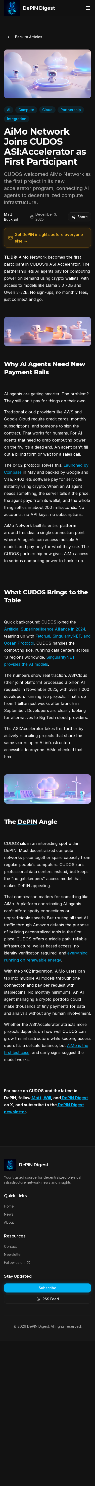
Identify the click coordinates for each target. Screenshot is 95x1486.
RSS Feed (47, 1299)
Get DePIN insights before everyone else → (45, 238)
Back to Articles (24, 37)
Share (79, 217)
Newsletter (13, 1254)
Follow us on (17, 1262)
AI (8, 110)
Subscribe (47, 1288)
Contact (10, 1246)
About (9, 1222)
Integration (16, 119)
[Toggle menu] (88, 8)
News (8, 1214)
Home (9, 1206)
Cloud (47, 110)
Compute (26, 110)
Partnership (71, 110)
